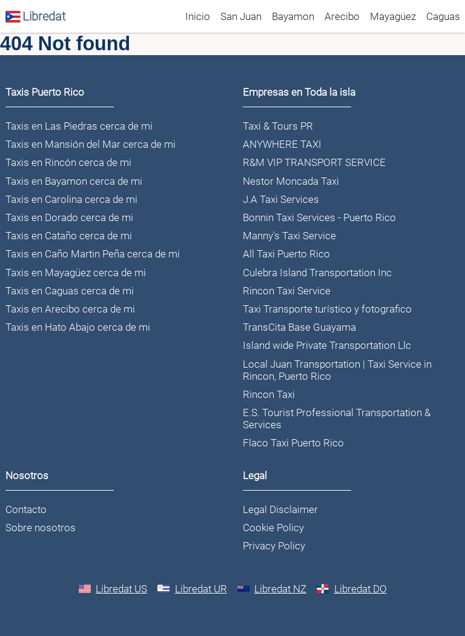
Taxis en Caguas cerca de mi (69, 291)
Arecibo (342, 16)
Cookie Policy (273, 528)
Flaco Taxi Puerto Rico (293, 443)
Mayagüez (393, 16)
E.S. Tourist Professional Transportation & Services (336, 418)
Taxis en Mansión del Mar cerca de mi (90, 144)
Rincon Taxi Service (287, 291)
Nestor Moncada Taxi (291, 181)
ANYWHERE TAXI (282, 144)
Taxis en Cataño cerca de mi (68, 236)
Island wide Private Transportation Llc (327, 345)
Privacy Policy (274, 546)
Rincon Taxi (269, 394)
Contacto (26, 509)
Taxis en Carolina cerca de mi (71, 199)
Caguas (443, 16)
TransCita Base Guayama (299, 327)
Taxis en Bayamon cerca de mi (73, 181)
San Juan (241, 16)
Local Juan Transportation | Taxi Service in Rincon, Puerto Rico (337, 370)
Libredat (35, 16)
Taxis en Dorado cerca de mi (69, 217)
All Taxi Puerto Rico (286, 254)
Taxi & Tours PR (278, 126)
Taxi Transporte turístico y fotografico (327, 309)
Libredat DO (352, 589)
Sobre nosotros (40, 528)
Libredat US (113, 589)
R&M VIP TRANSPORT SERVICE (314, 162)
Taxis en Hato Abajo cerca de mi (77, 327)
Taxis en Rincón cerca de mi (68, 162)
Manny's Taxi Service (289, 236)
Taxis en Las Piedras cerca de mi (79, 126)
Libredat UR (192, 589)
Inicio (197, 16)
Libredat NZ (272, 589)
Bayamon (293, 16)
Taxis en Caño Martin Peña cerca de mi (92, 254)
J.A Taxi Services (281, 199)
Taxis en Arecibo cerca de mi (70, 309)
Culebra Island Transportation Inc (317, 273)
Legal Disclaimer (280, 509)
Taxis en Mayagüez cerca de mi (75, 273)
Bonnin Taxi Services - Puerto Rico (319, 217)
